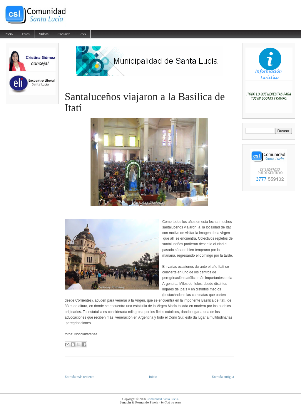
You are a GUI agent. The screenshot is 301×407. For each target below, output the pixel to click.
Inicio (8, 34)
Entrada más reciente (79, 377)
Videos (44, 34)
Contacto (64, 34)
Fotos (26, 34)
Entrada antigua (223, 377)
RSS (82, 34)
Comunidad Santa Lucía (162, 399)
